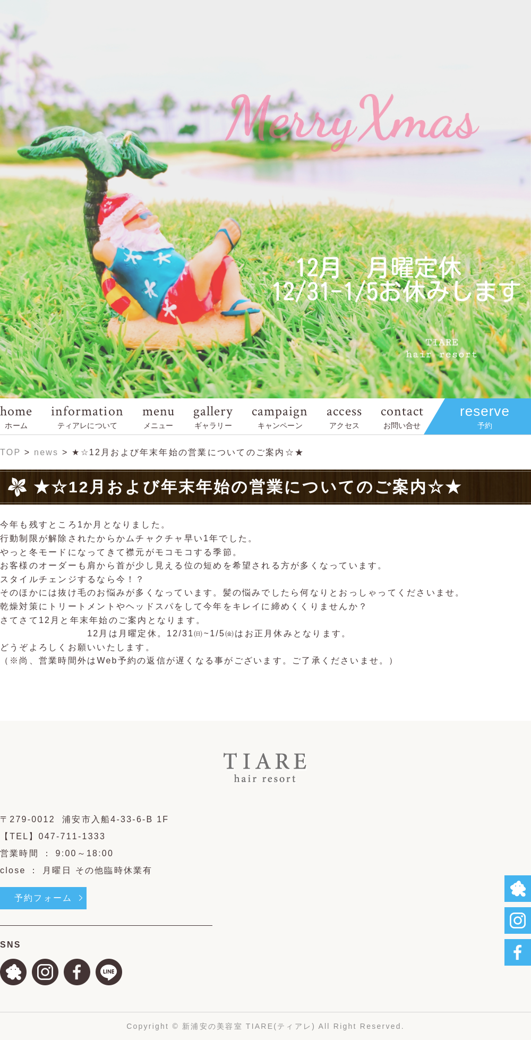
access (344, 416)
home (16, 416)
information (87, 416)
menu (158, 416)
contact (402, 416)
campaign (280, 416)
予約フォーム (43, 897)
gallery (213, 416)
